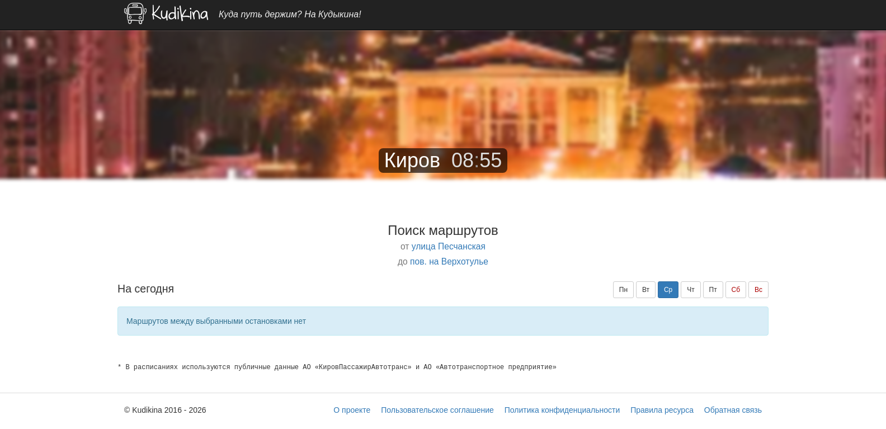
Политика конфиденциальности (562, 410)
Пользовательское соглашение (437, 410)
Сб (736, 290)
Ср (668, 290)
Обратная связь (733, 410)
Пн (623, 290)
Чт (691, 290)
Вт (645, 290)
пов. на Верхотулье (449, 261)
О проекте (351, 410)
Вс (758, 290)
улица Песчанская (449, 246)
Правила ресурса (662, 410)
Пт (713, 290)
